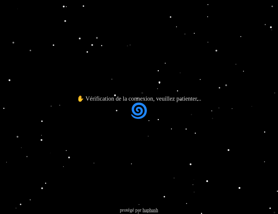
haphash (150, 210)
